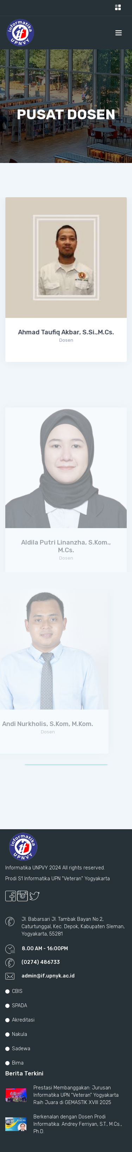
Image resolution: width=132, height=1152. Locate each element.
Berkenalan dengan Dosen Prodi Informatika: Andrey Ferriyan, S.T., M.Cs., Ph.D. (77, 1124)
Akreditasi (19, 1020)
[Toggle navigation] (118, 8)
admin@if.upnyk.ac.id (48, 976)
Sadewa (17, 1049)
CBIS (14, 991)
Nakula (16, 1034)
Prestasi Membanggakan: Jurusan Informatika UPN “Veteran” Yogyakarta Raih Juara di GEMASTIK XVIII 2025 (76, 1095)
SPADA (16, 1006)
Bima (14, 1063)
